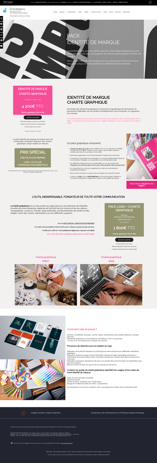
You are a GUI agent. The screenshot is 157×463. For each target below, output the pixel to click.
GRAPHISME (71, 12)
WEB (80, 12)
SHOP (105, 12)
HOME (55, 12)
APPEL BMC (126, 12)
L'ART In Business (72, 451)
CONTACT (118, 12)
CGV (104, 451)
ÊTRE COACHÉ (96, 12)
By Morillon (90, 451)
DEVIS (111, 12)
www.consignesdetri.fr (66, 443)
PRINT (87, 12)
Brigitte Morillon (82, 451)
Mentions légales (97, 451)
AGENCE (62, 12)
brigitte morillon (38, 413)
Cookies (108, 451)
